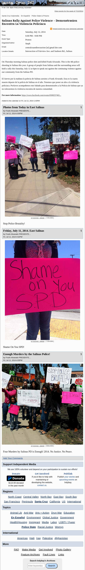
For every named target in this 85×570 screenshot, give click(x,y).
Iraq (38, 538)
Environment (34, 517)
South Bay (71, 496)
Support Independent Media (19, 464)
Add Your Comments (13, 458)
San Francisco (12, 501)
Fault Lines (49, 554)
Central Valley (31, 496)
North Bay (46, 496)
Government (67, 517)
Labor (54, 522)
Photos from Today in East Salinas (23, 107)
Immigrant (34, 522)
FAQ (16, 549)
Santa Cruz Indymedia (10, 16)
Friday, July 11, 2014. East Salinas (23, 230)
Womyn (59, 527)
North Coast (15, 496)
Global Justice (50, 517)
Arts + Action (42, 512)
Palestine (47, 538)
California (55, 501)
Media (45, 522)
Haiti (31, 538)
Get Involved (46, 549)
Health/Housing (18, 522)
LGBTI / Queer (67, 522)
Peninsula (27, 501)
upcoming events (66, 480)
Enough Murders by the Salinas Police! (26, 354)
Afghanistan (61, 538)
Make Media (29, 549)
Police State (29, 527)
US (63, 501)
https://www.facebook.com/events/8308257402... (41, 95)
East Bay (59, 496)
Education (69, 512)
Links (61, 554)
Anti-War (28, 512)
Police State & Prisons (40, 16)
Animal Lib (16, 512)
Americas (22, 538)
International (74, 501)
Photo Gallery (63, 549)
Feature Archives (30, 554)
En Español (25, 16)
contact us (41, 485)
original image (38, 218)
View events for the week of (69, 11)
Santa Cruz (41, 501)
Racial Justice (45, 527)
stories (70, 477)
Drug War (56, 512)
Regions (8, 491)
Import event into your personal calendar (66, 29)
